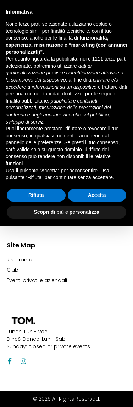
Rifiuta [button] (36, 195)
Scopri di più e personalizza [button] (66, 212)
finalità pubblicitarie (27, 101)
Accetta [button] (97, 195)
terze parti (116, 59)
